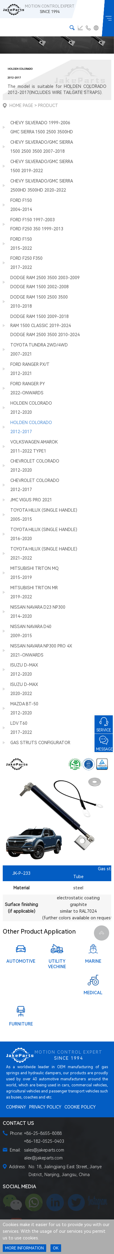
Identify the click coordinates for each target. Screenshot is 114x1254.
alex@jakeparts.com (43, 1157)
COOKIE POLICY (80, 1107)
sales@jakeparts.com (44, 1150)
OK (56, 1248)
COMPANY (16, 1107)
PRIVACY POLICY (45, 1107)
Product (48, 105)
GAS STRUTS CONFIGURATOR (40, 742)
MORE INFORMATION (24, 1248)
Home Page (21, 105)
